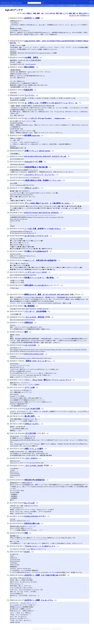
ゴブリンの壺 (29, 387)
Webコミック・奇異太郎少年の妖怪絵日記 (40, 260)
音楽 (60, 13)
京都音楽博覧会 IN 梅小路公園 (36, 167)
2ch (77, 13)
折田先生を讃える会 (32, 523)
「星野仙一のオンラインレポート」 (37, 361)
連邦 (26, 332)
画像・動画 (36, 13)
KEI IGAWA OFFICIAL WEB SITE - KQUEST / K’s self (45, 156)
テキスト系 (48, 13)
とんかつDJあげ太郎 (32, 409)
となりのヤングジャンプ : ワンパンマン (39, 175)
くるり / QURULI (31, 458)
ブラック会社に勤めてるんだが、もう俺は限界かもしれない (47, 203)
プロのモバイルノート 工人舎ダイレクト (39, 546)
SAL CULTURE (30, 345)
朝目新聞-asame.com (32, 135)
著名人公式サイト (84, 13)
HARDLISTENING (31, 516)
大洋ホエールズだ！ (32, 188)
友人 (54, 13)
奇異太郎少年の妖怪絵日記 (34, 480)
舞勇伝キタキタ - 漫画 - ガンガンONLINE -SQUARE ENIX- (46, 294)
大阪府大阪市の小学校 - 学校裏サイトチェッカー (42, 180)
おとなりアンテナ (74, 15)
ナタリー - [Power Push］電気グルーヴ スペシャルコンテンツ (47, 380)
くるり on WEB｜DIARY (33, 465)
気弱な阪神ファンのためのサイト (37, 285)
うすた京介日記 (30, 433)
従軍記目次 (28, 322)
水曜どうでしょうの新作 (33, 449)
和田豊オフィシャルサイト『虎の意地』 (39, 278)
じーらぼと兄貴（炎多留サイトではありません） (43, 229)
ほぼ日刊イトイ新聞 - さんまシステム (38, 600)
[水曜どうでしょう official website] (37, 151)
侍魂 (26, 533)
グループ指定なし (27, 13)
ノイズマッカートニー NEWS (35, 272)
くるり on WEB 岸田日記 (34, 317)
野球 (57, 13)
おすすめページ (84, 15)
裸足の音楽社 (29, 67)
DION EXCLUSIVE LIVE (34, 354)
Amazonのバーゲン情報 (33, 162)
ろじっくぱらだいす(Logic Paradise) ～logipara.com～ (45, 118)
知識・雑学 (72, 13)
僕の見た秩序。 (30, 416)
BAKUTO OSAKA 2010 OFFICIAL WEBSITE (41, 213)
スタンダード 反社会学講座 (35, 311)
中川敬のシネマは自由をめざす (36, 251)
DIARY (27, 552)
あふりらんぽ (29, 503)
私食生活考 (28, 90)
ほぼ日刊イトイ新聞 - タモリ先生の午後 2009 (41, 575)
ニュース (65, 13)
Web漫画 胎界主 (31, 57)
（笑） (42, 13)
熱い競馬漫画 (29, 306)
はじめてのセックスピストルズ (36, 236)
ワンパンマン (29, 95)
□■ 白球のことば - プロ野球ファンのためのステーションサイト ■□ (51, 103)
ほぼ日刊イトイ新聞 (32, 18)
